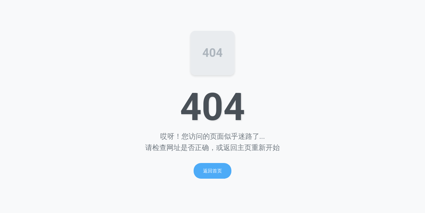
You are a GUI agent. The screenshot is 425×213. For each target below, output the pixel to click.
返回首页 (212, 171)
